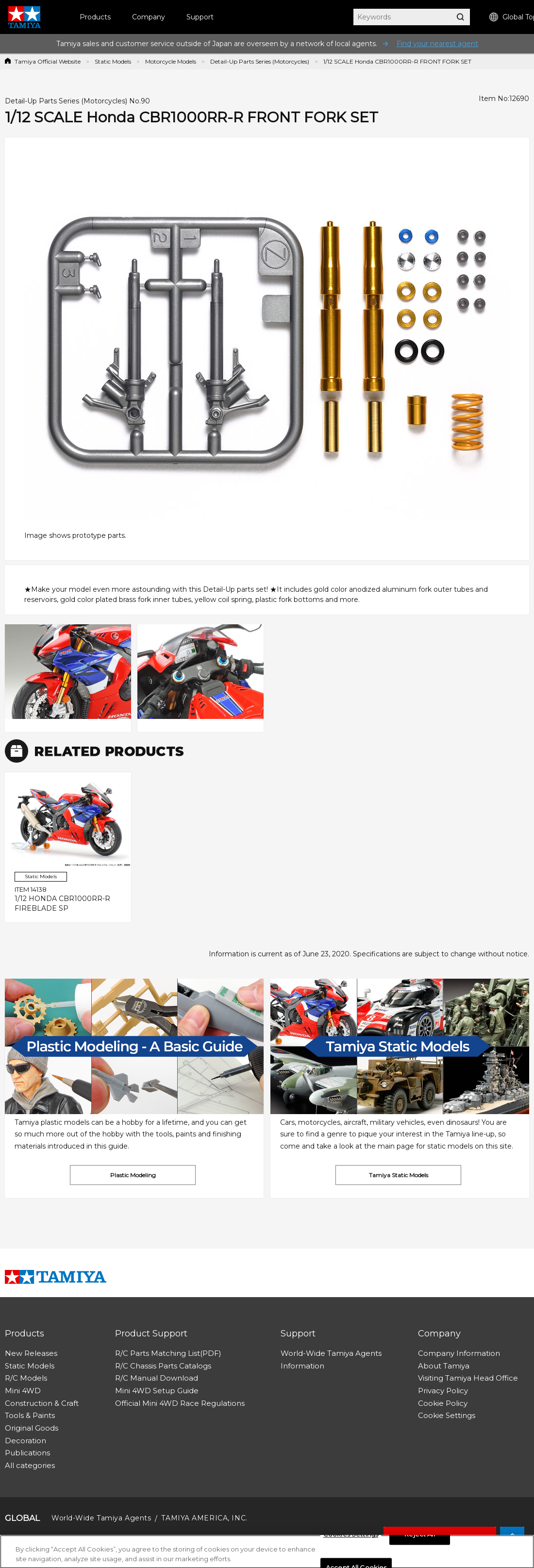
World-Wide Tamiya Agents (331, 1353)
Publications (27, 1452)
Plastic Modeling (133, 1175)
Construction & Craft (42, 1403)
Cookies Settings (350, 1537)
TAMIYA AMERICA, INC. (204, 1518)
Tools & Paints (30, 1415)
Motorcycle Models (170, 61)
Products (95, 17)
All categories (30, 1465)
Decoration (25, 1440)
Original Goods (31, 1428)
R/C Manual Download (156, 1378)
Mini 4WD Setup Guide (157, 1390)
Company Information (459, 1353)
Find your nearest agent (437, 43)
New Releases (31, 1353)
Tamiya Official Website (48, 61)
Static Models (113, 61)
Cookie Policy (442, 1403)
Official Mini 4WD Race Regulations (180, 1403)
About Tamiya (443, 1365)
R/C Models (26, 1378)
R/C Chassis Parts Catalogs (163, 1365)
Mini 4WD (23, 1390)
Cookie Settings (446, 1415)
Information (302, 1365)
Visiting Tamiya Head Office (468, 1378)
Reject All (419, 1537)
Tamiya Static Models (398, 1175)
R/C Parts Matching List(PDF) (168, 1353)
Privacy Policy (443, 1390)
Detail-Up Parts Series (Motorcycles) (259, 61)
